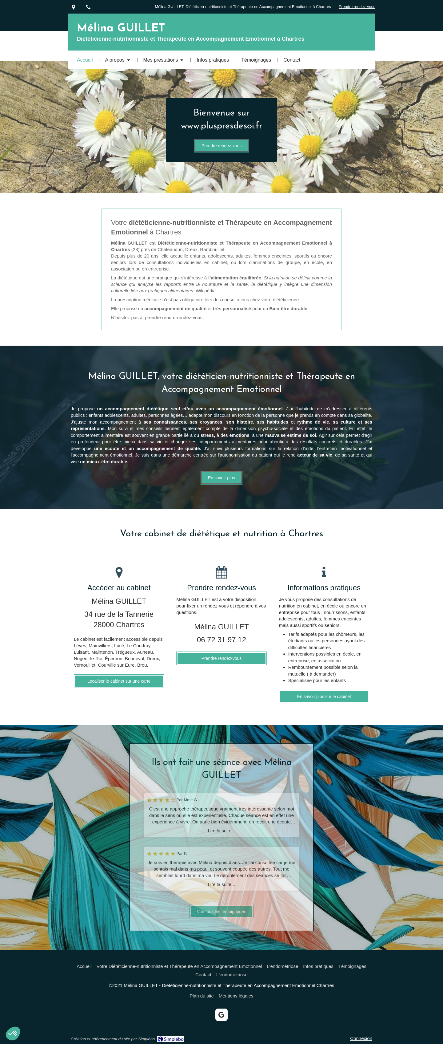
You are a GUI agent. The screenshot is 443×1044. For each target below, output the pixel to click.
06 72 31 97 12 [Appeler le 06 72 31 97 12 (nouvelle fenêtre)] (221, 640)
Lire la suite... (221, 830)
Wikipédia (206, 290)
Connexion (361, 1038)
